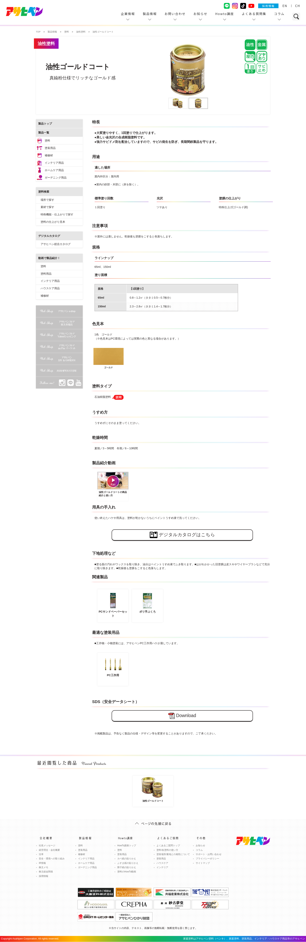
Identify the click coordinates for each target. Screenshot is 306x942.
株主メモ (43, 867)
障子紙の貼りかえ (126, 867)
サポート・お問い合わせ (208, 854)
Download (182, 716)
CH (297, 5)
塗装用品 (50, 147)
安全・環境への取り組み (52, 858)
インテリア (162, 867)
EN (284, 5)
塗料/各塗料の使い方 (167, 850)
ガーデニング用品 (56, 177)
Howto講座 (224, 13)
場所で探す (47, 199)
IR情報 (42, 863)
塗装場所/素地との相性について (173, 854)
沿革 (41, 854)
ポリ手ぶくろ (147, 602)
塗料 (47, 140)
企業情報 (128, 13)
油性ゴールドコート (153, 789)
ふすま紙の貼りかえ (127, 863)
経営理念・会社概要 (49, 850)
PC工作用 (112, 666)
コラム (279, 13)
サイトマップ (203, 863)
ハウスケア (162, 863)
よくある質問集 (254, 13)
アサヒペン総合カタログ (56, 244)
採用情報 (268, 6)
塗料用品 (46, 273)
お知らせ (200, 13)
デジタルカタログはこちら (182, 535)
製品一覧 (43, 132)
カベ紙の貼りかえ (126, 858)
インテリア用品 (54, 162)
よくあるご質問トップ (168, 845)
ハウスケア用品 (50, 288)
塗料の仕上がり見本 (53, 221)
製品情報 (150, 13)
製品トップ (45, 123)
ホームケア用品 (54, 170)
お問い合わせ (175, 13)
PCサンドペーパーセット (112, 604)
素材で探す (47, 207)
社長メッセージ (47, 845)
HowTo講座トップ (126, 845)
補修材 (49, 155)
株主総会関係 (46, 871)
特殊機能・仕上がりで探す (57, 214)
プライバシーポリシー (207, 858)
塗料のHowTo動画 (126, 871)
